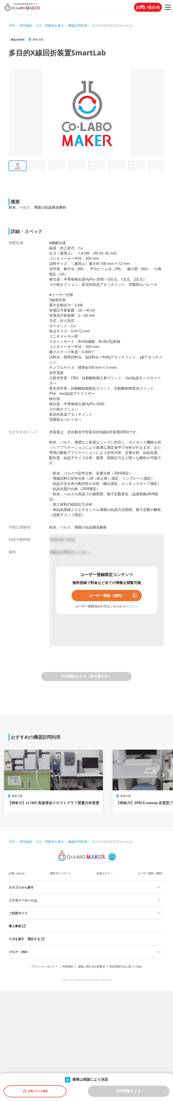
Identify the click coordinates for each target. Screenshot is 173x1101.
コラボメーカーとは (23, 900)
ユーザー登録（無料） (107, 595)
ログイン (132, 606)
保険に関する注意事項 (91, 966)
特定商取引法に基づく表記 (125, 966)
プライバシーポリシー (44, 966)
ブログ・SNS (18, 952)
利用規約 (67, 966)
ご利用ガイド (18, 913)
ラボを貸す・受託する (24, 939)
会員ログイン (104, 873)
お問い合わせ (148, 7)
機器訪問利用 (77, 25)
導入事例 (15, 926)
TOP (12, 25)
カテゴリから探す (21, 887)
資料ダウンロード (60, 873)
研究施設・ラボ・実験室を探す (42, 25)
